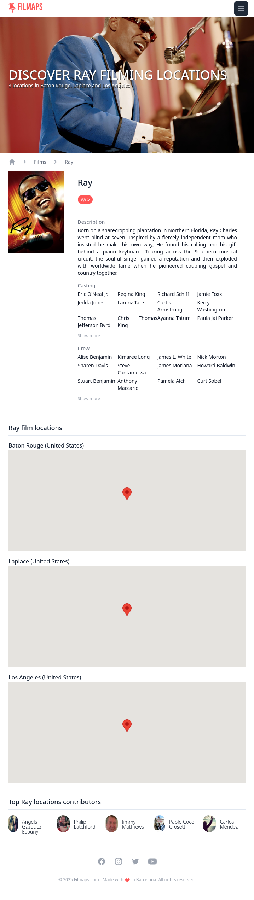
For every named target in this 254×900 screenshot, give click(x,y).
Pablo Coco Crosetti (181, 824)
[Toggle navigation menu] (241, 8)
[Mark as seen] (85, 199)
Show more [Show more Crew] (89, 399)
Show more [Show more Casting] (89, 336)
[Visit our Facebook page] (101, 861)
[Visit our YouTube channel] (152, 861)
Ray (69, 161)
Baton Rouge (46, 445)
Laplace (38, 561)
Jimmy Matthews (133, 824)
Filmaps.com (86, 880)
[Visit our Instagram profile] (118, 861)
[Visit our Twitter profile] (135, 861)
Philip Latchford (85, 824)
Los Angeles (44, 677)
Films (40, 161)
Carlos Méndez (229, 824)
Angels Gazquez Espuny (31, 826)
